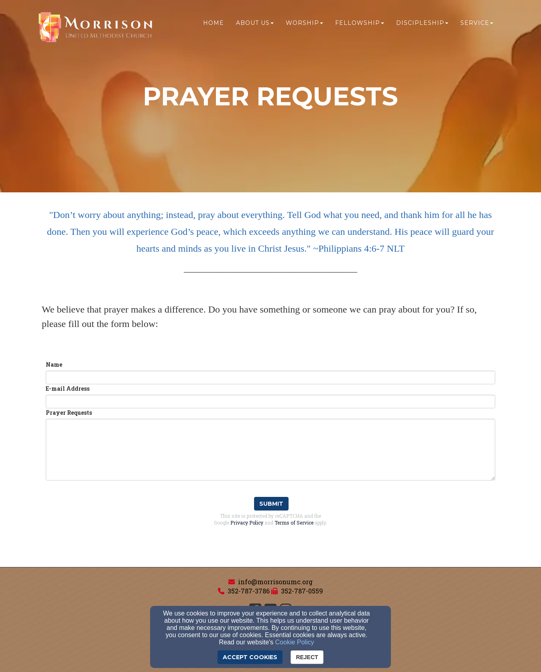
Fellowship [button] (359, 22)
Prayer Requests (69, 412)
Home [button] (213, 22)
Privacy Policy (246, 522)
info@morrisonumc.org (275, 581)
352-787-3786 (249, 591)
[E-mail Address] (270, 401)
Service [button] (476, 22)
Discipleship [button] (422, 22)
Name (54, 364)
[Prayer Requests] (270, 449)
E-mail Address (67, 388)
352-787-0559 (302, 591)
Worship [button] (304, 22)
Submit (271, 503)
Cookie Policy (294, 642)
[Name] (270, 377)
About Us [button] (255, 22)
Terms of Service (294, 522)
